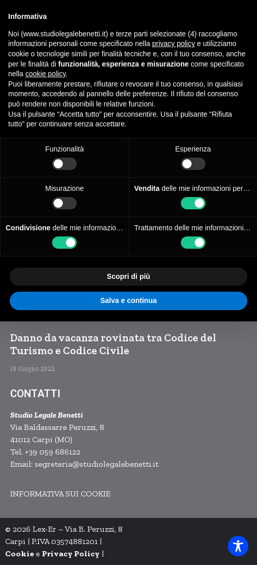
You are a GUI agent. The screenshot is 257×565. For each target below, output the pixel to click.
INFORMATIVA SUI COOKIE (60, 493)
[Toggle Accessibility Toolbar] (238, 546)
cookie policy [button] (45, 74)
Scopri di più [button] (128, 276)
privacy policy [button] (173, 43)
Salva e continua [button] (128, 300)
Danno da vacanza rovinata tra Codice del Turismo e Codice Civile (113, 344)
